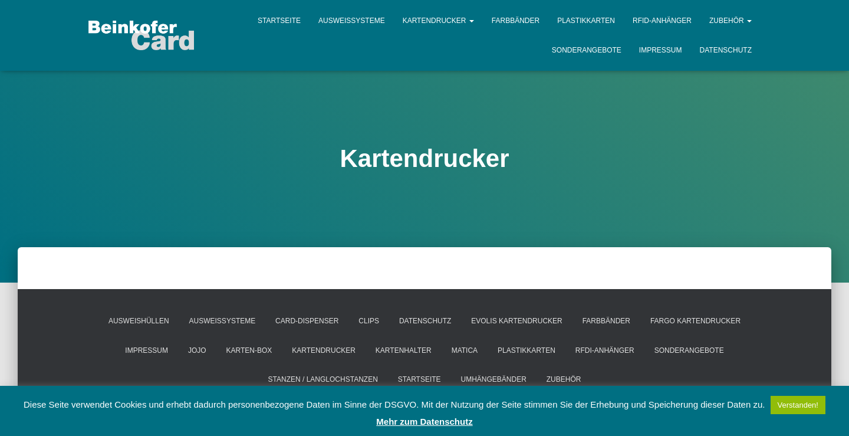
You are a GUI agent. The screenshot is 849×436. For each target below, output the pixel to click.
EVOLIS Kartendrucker (516, 321)
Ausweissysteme (351, 21)
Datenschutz (726, 50)
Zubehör (730, 21)
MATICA (465, 350)
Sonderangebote (586, 50)
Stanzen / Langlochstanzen (323, 379)
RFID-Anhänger (662, 21)
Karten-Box (249, 350)
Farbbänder (515, 21)
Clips (368, 321)
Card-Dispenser (306, 321)
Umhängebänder (493, 379)
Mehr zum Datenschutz (424, 422)
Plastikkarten (586, 21)
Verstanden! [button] (798, 405)
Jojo (197, 350)
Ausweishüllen (138, 321)
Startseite (279, 21)
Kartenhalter (404, 350)
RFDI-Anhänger (604, 350)
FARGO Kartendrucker (695, 321)
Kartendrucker (438, 21)
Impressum (660, 50)
